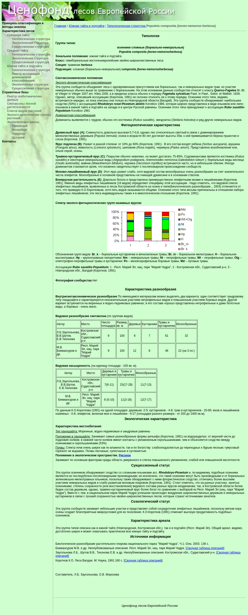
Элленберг (19, 130)
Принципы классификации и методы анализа (23, 25)
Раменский (20, 126)
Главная (60, 26)
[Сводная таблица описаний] (205, 548)
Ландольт (19, 133)
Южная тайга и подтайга (24, 66)
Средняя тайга (17, 50)
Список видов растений (24, 111)
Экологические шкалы (23, 122)
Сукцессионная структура (30, 46)
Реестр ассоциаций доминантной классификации (26, 77)
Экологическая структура (30, 43)
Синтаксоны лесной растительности (21, 105)
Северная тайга (18, 35)
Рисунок (125, 455)
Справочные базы (15, 92)
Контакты (9, 141)
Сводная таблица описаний (143, 560)
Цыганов (18, 137)
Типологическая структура (31, 39)
